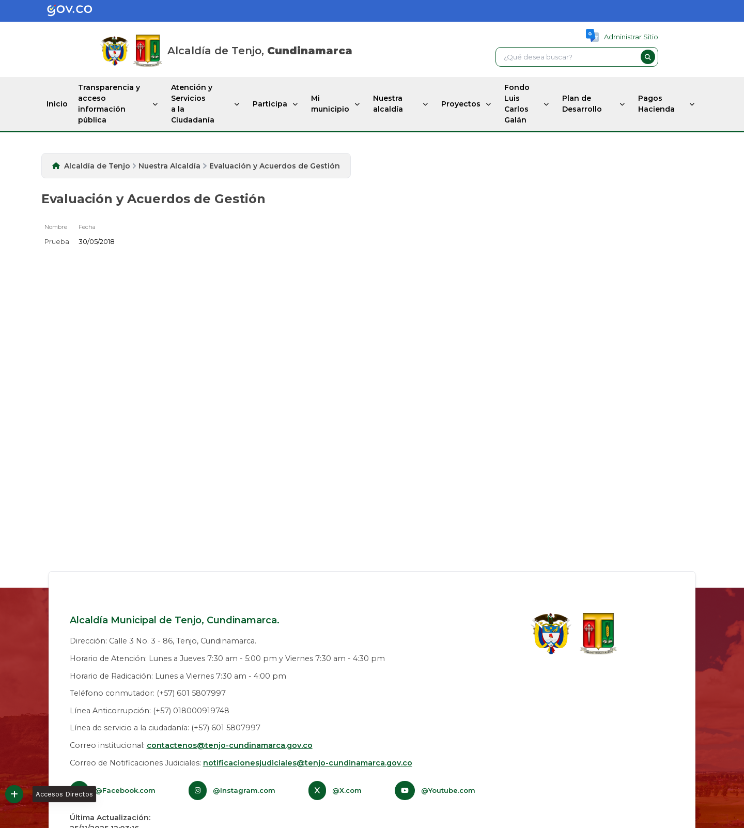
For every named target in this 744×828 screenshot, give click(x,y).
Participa (270, 104)
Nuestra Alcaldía (169, 166)
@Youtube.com (448, 790)
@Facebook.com (125, 790)
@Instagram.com (244, 790)
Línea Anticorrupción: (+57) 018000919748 (149, 710)
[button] (648, 57)
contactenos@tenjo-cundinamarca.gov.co (230, 745)
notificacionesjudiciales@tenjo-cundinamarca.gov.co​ (307, 763)
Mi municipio (330, 104)
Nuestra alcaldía (388, 104)
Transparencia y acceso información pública (109, 104)
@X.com (347, 790)
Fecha (87, 227)
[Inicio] (147, 51)
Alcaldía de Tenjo (97, 166)
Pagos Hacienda (656, 104)
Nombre (55, 227)
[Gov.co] (58, 11)
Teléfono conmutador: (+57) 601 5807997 (148, 693)
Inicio (57, 104)
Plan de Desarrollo (582, 104)
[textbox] (567, 57)
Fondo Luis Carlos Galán (517, 104)
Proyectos (461, 104)
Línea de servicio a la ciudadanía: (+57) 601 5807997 (165, 727)
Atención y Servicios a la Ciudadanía (192, 104)
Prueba (56, 241)
